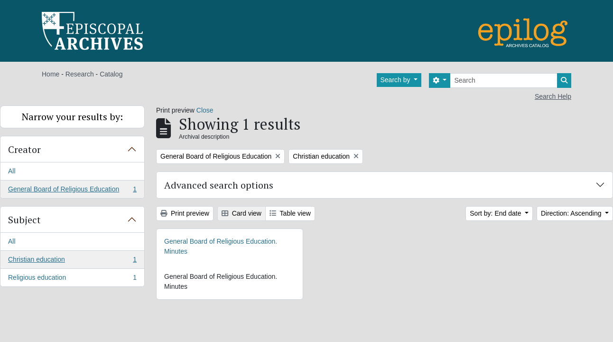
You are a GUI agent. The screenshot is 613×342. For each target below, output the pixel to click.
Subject (24, 219)
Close (205, 110)
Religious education (72, 279)
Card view (241, 213)
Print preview (184, 213)
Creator (24, 149)
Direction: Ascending (572, 213)
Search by (396, 80)
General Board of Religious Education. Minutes (220, 246)
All (12, 171)
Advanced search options (218, 185)
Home (50, 74)
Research (79, 74)
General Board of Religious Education (72, 191)
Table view (290, 213)
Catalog (111, 74)
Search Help (553, 96)
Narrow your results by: (72, 116)
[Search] (503, 80)
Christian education (72, 261)
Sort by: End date (496, 213)
